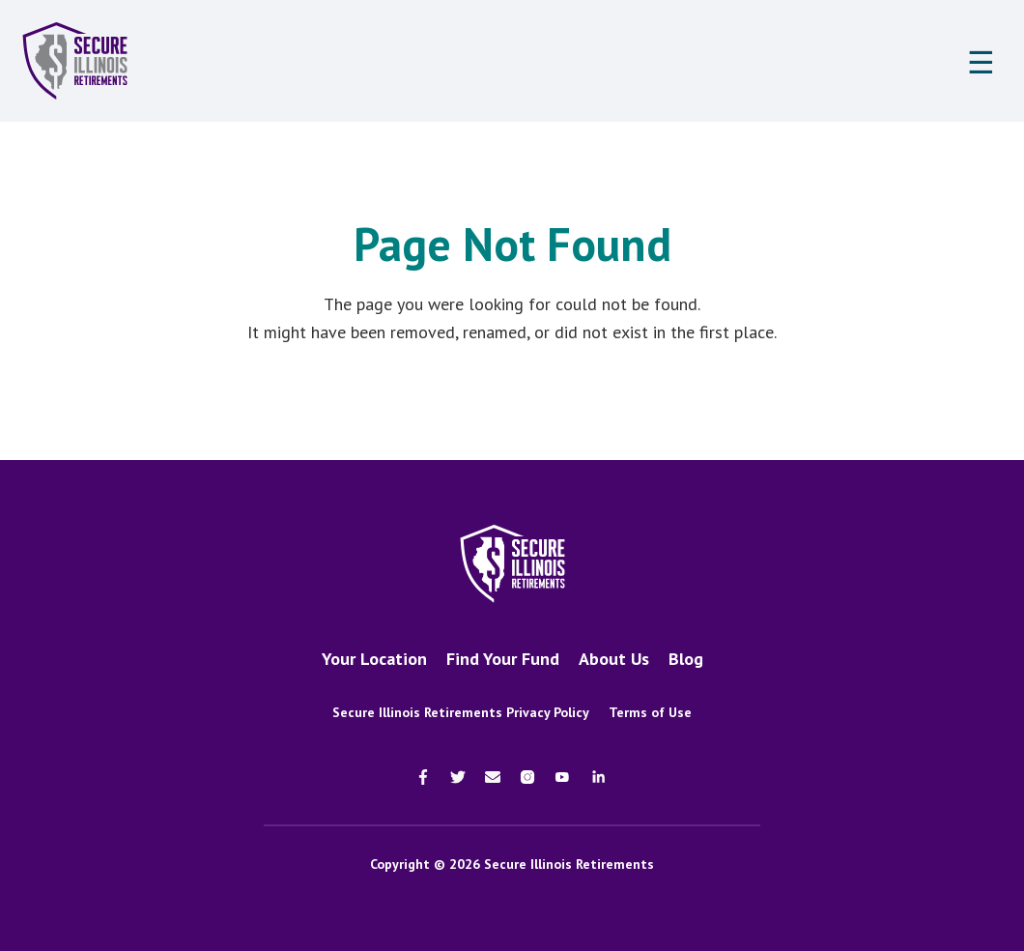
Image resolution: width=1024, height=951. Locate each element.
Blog (685, 659)
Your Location (374, 659)
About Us (614, 659)
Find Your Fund (502, 659)
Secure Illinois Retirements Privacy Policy (460, 712)
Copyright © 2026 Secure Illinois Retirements (512, 864)
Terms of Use (650, 712)
